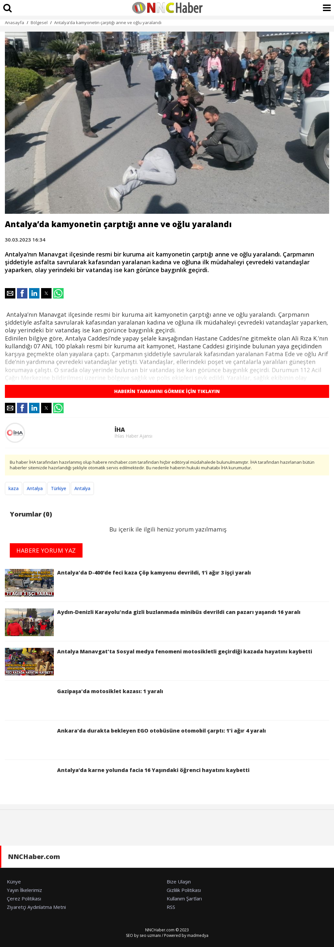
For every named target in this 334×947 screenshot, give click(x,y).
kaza (13, 488)
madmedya (197, 935)
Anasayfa (14, 22)
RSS (171, 907)
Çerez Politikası (24, 898)
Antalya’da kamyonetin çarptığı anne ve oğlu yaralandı (107, 22)
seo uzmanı (150, 935)
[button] (10, 293)
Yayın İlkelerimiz (24, 890)
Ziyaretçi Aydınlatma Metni (36, 907)
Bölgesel (39, 22)
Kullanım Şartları (184, 898)
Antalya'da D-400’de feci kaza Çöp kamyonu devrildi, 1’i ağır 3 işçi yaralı (128, 583)
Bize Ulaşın (179, 881)
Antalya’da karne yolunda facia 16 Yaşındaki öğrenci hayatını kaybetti (127, 780)
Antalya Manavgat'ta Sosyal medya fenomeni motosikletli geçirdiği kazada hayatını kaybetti (158, 662)
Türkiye (58, 488)
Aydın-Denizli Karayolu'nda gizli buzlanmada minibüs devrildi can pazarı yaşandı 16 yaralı (152, 622)
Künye (14, 881)
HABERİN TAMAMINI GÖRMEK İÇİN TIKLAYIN (167, 391)
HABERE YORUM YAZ (46, 550)
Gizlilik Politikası (184, 890)
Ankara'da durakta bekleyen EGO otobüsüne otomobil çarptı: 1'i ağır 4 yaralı (135, 741)
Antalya (35, 488)
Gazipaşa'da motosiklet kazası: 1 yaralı (84, 701)
